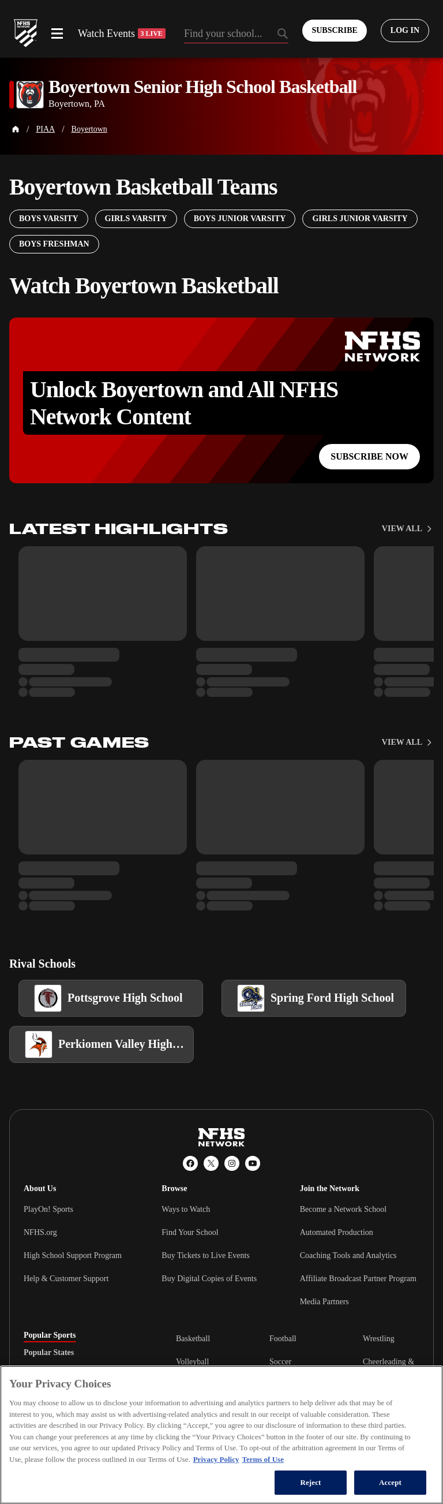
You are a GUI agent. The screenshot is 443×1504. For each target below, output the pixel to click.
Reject (310, 1482)
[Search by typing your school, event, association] (236, 34)
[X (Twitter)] (211, 1163)
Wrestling (379, 1338)
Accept (390, 1482)
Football (282, 1338)
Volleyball (192, 1361)
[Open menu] (57, 33)
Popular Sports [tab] (50, 1335)
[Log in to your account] (405, 30)
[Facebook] (190, 1163)
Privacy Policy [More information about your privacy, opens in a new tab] (216, 1459)
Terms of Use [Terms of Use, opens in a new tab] (262, 1459)
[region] (221, 1434)
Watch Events (122, 33)
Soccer (280, 1361)
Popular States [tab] (49, 1353)
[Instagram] (231, 1163)
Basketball (193, 1338)
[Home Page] (15, 129)
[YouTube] (252, 1163)
